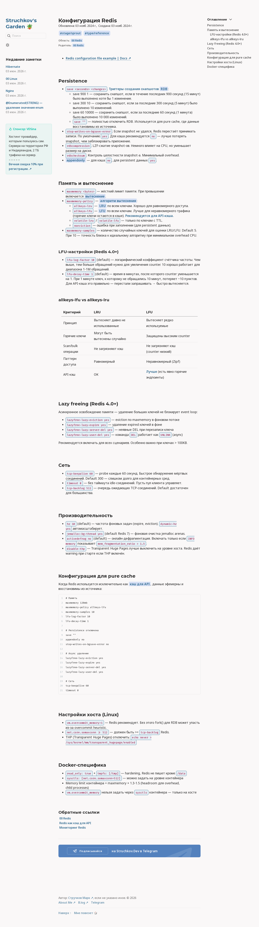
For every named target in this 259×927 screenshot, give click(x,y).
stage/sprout (71, 33)
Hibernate (13, 67)
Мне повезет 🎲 (85, 913)
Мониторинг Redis (72, 828)
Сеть (210, 48)
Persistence (215, 25)
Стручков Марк (79, 898)
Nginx (10, 91)
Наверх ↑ (64, 913)
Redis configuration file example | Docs (96, 58)
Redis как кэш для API (75, 823)
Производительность (223, 53)
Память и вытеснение (223, 30)
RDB (164, 89)
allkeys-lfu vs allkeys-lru (227, 39)
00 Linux (11, 79)
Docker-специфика (220, 67)
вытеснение (94, 196)
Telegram (97, 902)
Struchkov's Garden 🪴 (21, 23)
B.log (81, 902)
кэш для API (140, 584)
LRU (102, 206)
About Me (65, 902)
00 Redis (77, 40)
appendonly (76, 160)
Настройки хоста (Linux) (224, 62)
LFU (102, 211)
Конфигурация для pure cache (229, 57)
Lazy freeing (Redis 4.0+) (224, 44)
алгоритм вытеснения (118, 201)
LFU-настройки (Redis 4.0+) (229, 34)
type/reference (98, 33)
